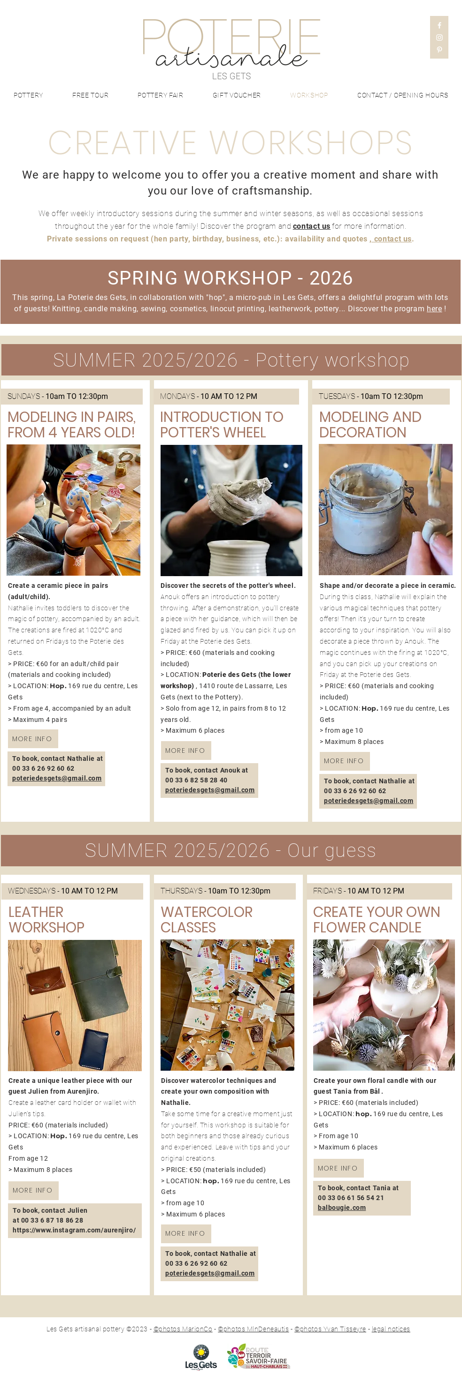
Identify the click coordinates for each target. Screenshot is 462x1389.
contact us (312, 226)
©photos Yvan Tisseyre (330, 1329)
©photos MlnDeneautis (253, 1329)
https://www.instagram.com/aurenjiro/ (74, 1230)
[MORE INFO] (33, 738)
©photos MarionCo (183, 1329)
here (434, 308)
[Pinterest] (439, 49)
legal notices (391, 1329)
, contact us (391, 238)
